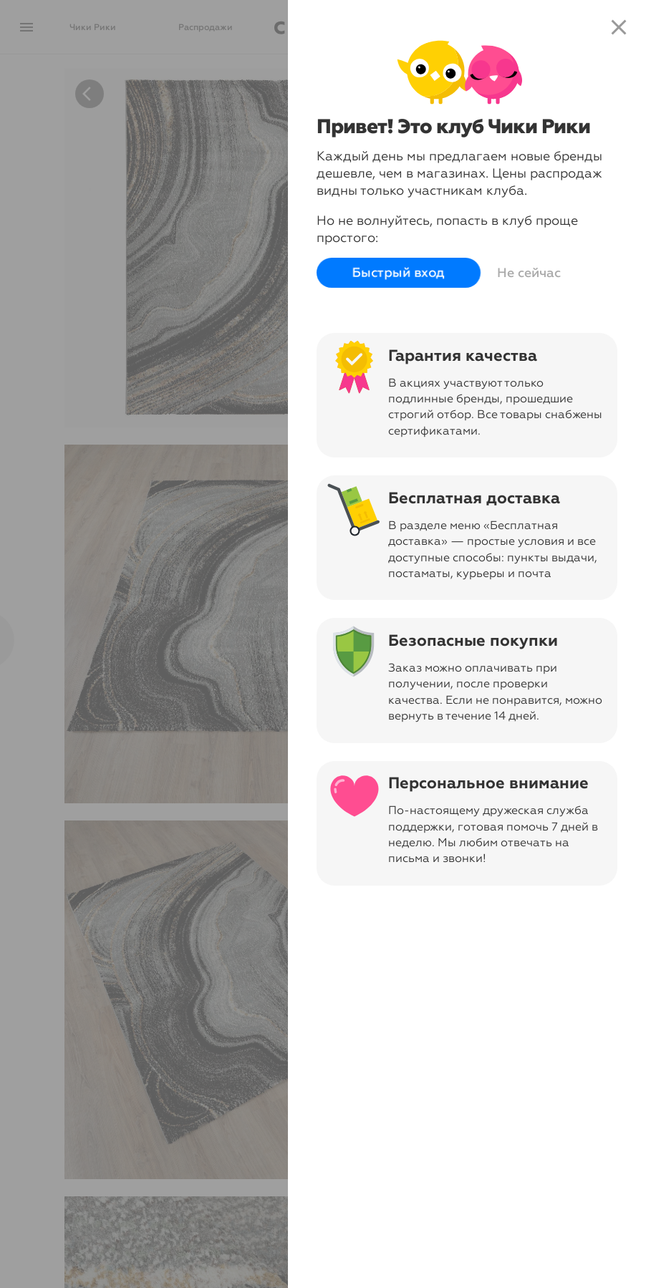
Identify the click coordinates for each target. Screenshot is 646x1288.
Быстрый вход (399, 273)
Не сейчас (529, 273)
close (619, 27)
